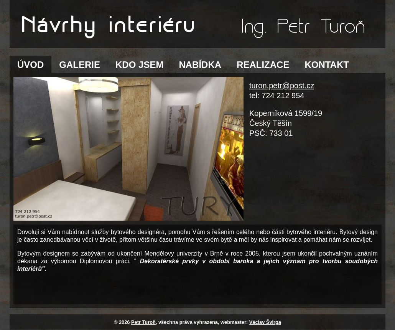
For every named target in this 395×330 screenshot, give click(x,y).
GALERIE (79, 64)
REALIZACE (263, 64)
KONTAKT (326, 64)
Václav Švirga (265, 322)
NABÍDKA (200, 64)
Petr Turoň (143, 322)
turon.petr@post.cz (281, 85)
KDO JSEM (139, 64)
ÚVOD (30, 64)
